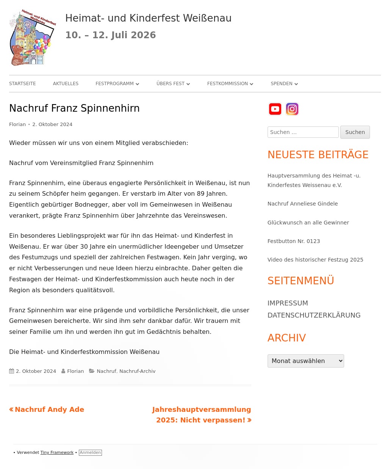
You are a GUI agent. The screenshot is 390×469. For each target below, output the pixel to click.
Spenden (281, 83)
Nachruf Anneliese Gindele (303, 204)
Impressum (288, 303)
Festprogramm (115, 83)
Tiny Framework (57, 452)
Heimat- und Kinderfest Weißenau (148, 18)
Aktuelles (65, 83)
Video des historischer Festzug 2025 (315, 260)
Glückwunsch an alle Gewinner (308, 223)
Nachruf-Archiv (137, 371)
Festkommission (227, 83)
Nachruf (106, 371)
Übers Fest (171, 83)
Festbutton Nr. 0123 (294, 241)
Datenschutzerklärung (314, 315)
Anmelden (90, 452)
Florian (17, 124)
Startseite (22, 83)
